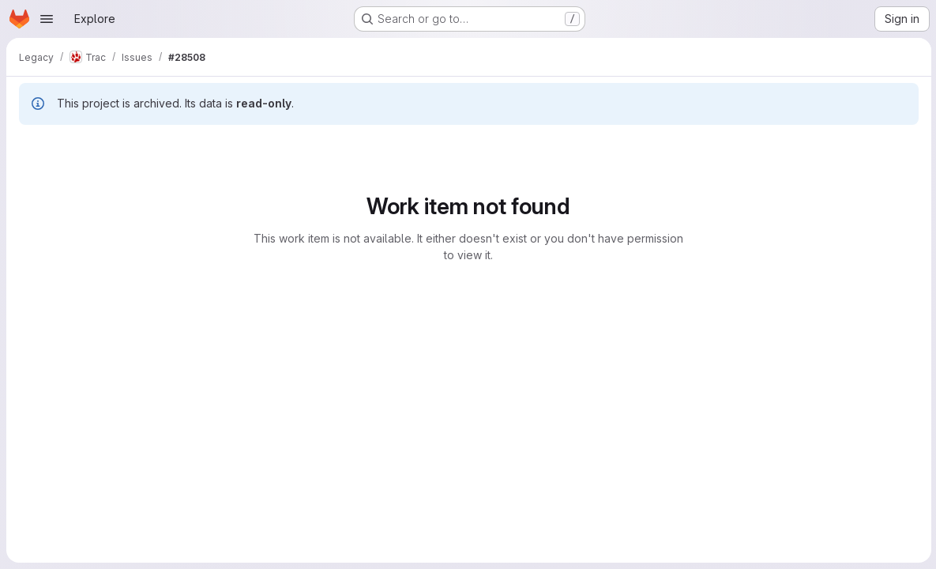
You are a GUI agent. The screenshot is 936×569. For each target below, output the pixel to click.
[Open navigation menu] (46, 19)
